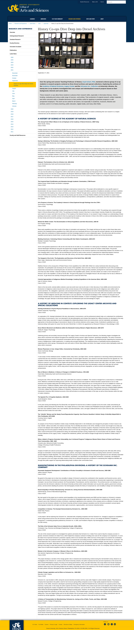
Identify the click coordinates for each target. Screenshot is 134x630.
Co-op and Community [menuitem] (57, 19)
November (15, 75)
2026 (12, 57)
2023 (12, 65)
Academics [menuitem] (32, 19)
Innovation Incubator (15, 46)
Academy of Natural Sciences (52, 86)
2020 (12, 109)
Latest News (32, 23)
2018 (12, 114)
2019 (12, 111)
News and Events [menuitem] (90, 19)
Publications (13, 50)
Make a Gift (96, 1)
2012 (12, 129)
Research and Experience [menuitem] (75, 19)
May (13, 96)
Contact (60, 624)
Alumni (104, 1)
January (14, 106)
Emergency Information (79, 624)
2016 (12, 119)
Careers (46, 624)
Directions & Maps (68, 624)
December (15, 73)
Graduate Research (15, 39)
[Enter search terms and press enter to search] (117, 2)
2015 (12, 121)
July (13, 91)
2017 (12, 116)
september (46, 23)
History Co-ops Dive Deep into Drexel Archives (23, 84)
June (13, 93)
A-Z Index (34, 624)
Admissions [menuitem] (43, 19)
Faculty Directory (14, 43)
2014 (12, 124)
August (14, 88)
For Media (40, 624)
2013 (12, 126)
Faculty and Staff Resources (17, 135)
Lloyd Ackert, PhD (88, 82)
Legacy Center (69, 86)
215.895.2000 (83, 628)
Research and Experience (21, 23)
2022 (12, 67)
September (15, 80)
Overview (12, 32)
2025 (12, 60)
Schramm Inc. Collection (89, 86)
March (13, 101)
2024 (12, 62)
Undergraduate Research (17, 36)
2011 (12, 131)
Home (10, 23)
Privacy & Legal (53, 624)
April (13, 98)
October (14, 78)
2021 (39, 23)
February (14, 103)
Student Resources (86, 1)
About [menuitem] (102, 19)
